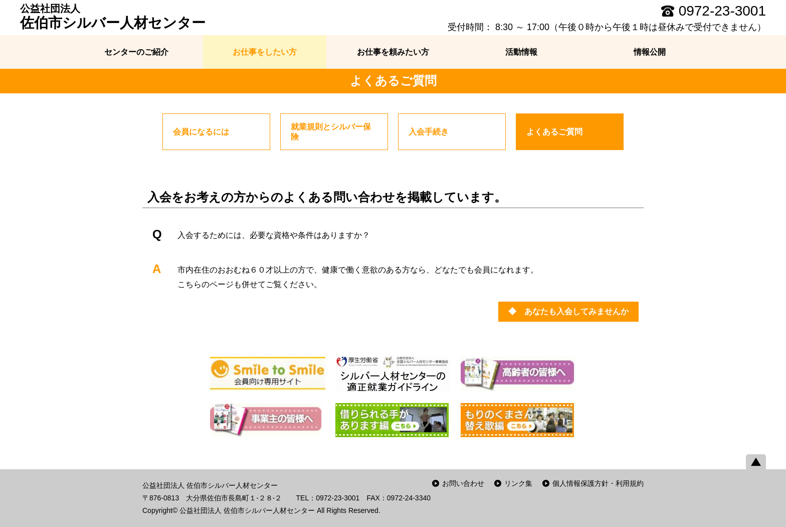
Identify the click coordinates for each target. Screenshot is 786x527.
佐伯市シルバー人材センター (113, 17)
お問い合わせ (463, 483)
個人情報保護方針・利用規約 (598, 483)
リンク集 (518, 483)
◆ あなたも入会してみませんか (568, 311)
